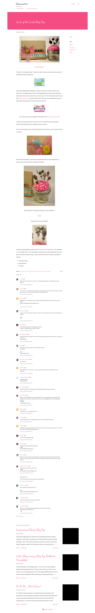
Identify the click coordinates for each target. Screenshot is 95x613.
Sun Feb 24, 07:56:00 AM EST (26, 294)
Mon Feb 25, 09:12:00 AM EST (26, 473)
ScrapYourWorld (23, 334)
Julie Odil (22, 417)
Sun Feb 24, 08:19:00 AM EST (26, 320)
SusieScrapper (23, 485)
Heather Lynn (23, 310)
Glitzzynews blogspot (24, 359)
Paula (39, 216)
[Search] (73, 4)
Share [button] (70, 37)
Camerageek (22, 497)
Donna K (22, 288)
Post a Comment (19, 516)
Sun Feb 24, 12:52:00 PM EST (26, 373)
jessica (21, 324)
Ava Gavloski (23, 506)
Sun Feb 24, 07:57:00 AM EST (26, 306)
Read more (55, 547)
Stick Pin (71, 51)
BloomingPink (21, 4)
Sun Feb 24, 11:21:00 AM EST (26, 363)
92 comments (23, 547)
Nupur (21, 278)
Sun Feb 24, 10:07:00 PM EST (26, 461)
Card (70, 45)
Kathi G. (21, 435)
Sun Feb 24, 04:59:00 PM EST (26, 413)
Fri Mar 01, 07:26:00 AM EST (26, 513)
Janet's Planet (23, 387)
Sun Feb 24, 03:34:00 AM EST (26, 284)
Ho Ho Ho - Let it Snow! (28, 586)
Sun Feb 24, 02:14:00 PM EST (26, 383)
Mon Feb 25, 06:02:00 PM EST (26, 493)
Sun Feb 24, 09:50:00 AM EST (26, 355)
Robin (21, 345)
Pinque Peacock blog (24, 98)
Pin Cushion (71, 47)
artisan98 (22, 454)
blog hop (71, 44)
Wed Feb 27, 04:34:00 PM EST (26, 502)
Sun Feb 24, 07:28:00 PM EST (26, 431)
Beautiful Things (19, 8)
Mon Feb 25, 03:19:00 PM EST (26, 481)
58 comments (23, 578)
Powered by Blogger (47, 609)
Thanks (70, 52)
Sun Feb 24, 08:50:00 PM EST (26, 450)
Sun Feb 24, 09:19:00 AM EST (26, 330)
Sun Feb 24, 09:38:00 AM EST (26, 341)
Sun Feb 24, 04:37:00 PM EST (26, 405)
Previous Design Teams (31, 8)
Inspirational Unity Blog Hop (30, 529)
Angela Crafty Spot (24, 465)
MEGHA (22, 443)
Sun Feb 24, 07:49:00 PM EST (26, 439)
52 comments (23, 604)
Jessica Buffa (23, 395)
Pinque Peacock (72, 49)
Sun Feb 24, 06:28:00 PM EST (26, 421)
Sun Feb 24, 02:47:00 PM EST (26, 391)
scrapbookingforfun (24, 377)
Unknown (22, 298)
